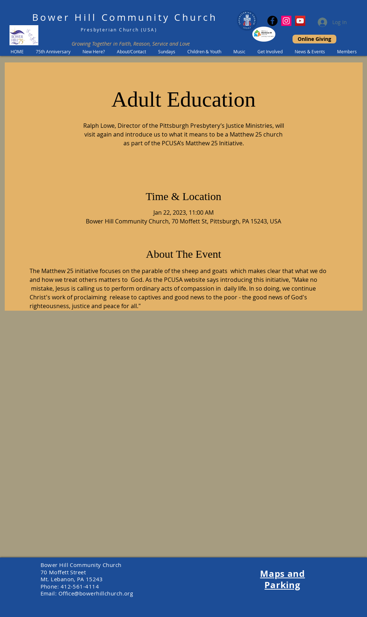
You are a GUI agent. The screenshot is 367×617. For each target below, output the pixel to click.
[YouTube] (300, 21)
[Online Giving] (314, 39)
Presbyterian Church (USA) (119, 29)
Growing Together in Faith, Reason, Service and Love (131, 43)
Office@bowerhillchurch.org (95, 593)
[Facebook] (272, 21)
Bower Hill (64, 17)
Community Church (159, 17)
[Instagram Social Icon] (286, 21)
